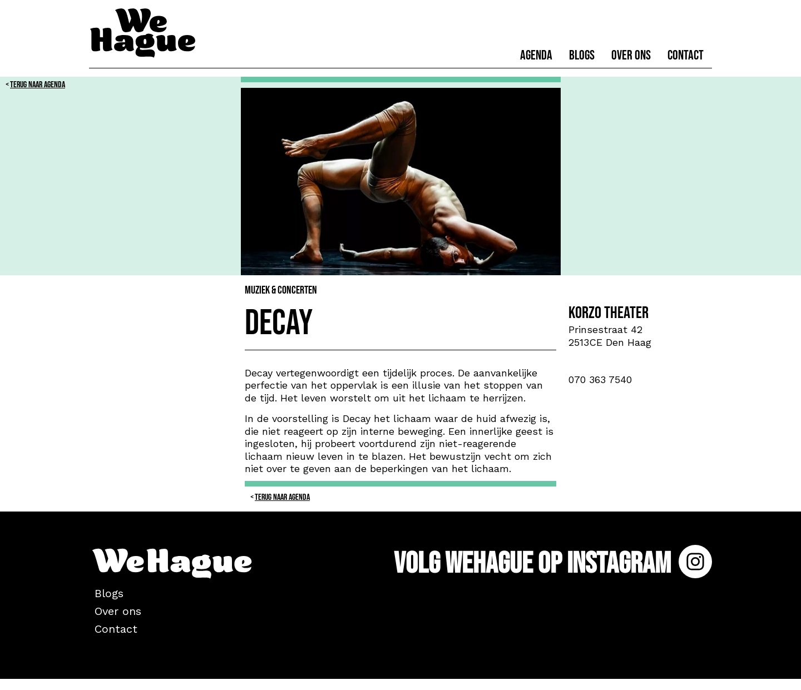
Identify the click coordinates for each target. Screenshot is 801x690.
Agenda (536, 55)
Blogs (582, 55)
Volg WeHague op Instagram (553, 563)
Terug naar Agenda (37, 85)
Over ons (631, 55)
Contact (686, 55)
